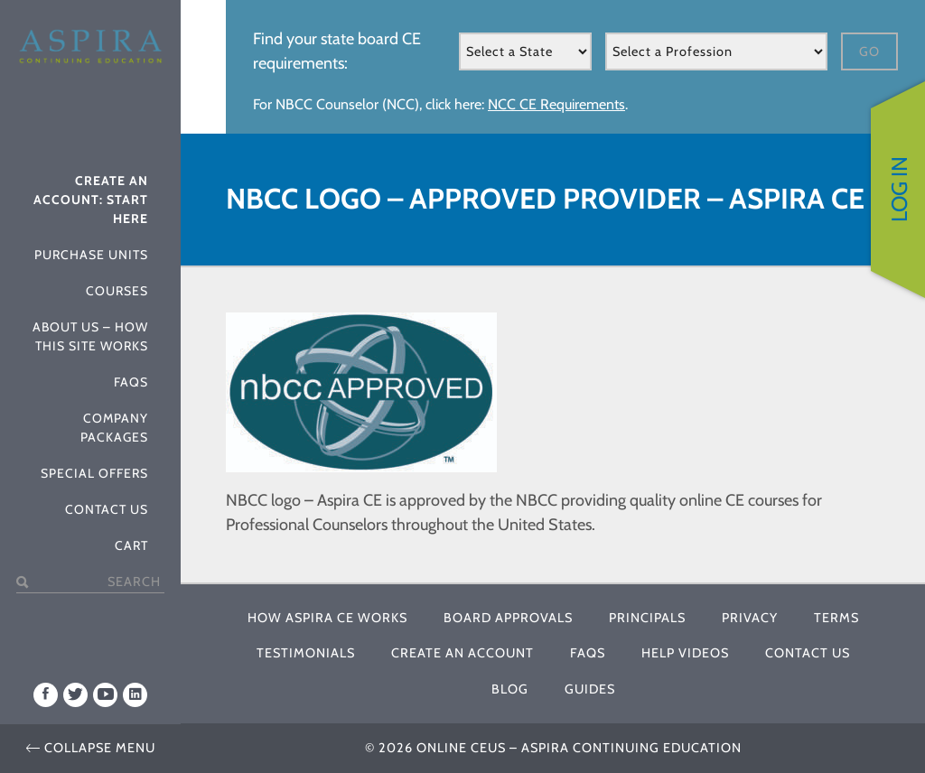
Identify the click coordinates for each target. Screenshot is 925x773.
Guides (590, 689)
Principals (647, 618)
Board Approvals (508, 618)
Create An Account (462, 653)
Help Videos (685, 653)
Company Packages (114, 427)
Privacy (750, 618)
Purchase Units (91, 255)
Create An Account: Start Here (90, 199)
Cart (131, 545)
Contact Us (106, 509)
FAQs (131, 382)
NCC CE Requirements (556, 104)
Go (869, 51)
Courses (117, 291)
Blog (509, 689)
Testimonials (306, 653)
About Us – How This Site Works (90, 336)
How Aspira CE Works (327, 618)
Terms (836, 618)
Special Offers (94, 473)
